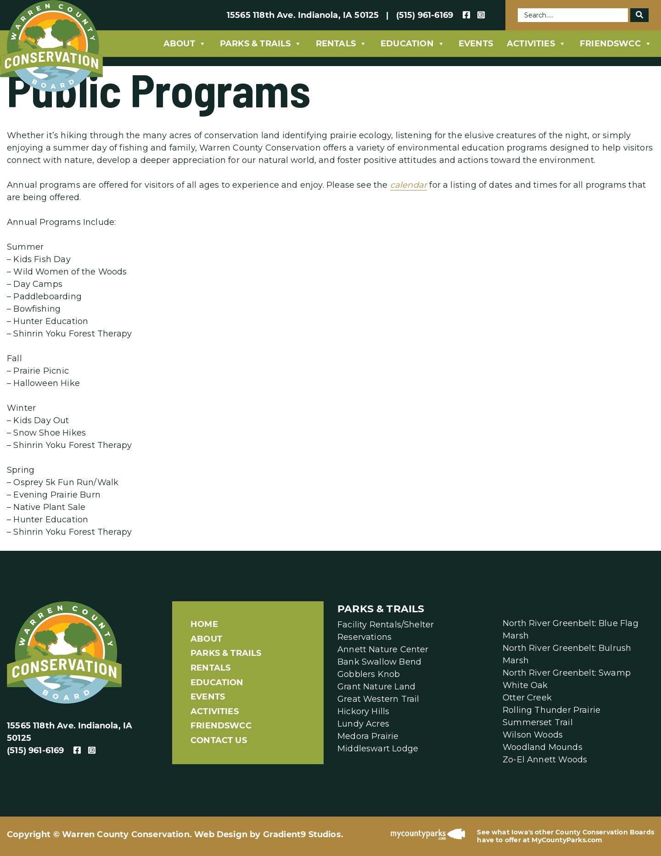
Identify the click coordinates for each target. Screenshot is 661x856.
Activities (536, 43)
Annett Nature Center (383, 649)
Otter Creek (527, 698)
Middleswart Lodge (377, 749)
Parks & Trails (261, 43)
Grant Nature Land (376, 687)
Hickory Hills (363, 711)
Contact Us (218, 740)
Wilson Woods (533, 735)
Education (413, 43)
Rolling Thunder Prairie (551, 710)
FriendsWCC (616, 43)
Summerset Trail (538, 722)
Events (476, 44)
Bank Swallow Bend (379, 662)
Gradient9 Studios (302, 834)
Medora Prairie (368, 736)
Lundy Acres (363, 724)
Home (204, 624)
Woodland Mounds (543, 747)
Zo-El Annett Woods (545, 760)
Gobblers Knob (368, 674)
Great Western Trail (378, 699)
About (184, 43)
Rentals (341, 43)
